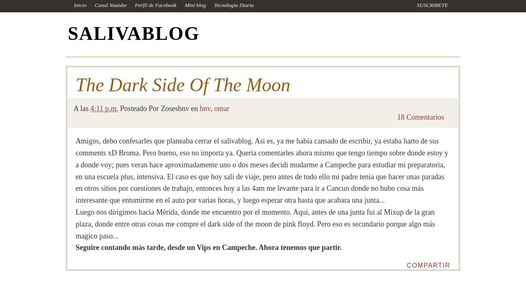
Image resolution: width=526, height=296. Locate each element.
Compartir (428, 265)
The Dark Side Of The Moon (183, 85)
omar (221, 108)
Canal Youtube (111, 5)
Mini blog (195, 5)
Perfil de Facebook (155, 5)
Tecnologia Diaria (234, 5)
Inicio (80, 5)
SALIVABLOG (134, 33)
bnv (205, 108)
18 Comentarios (421, 117)
